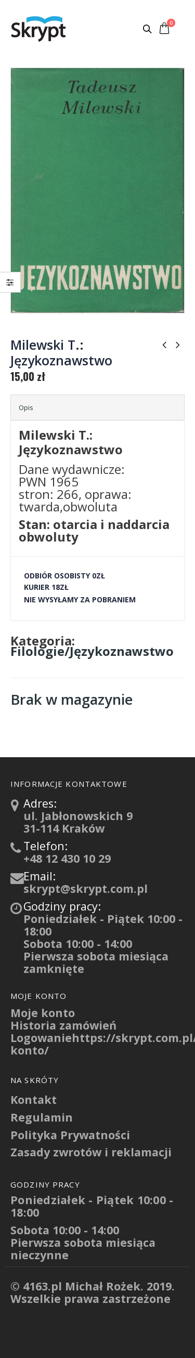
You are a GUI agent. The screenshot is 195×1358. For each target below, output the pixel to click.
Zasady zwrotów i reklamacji (91, 1151)
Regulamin (41, 1117)
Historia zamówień (63, 1025)
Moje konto (42, 1012)
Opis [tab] (26, 407)
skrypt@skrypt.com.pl (85, 888)
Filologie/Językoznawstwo (92, 651)
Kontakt (33, 1099)
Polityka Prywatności (70, 1134)
